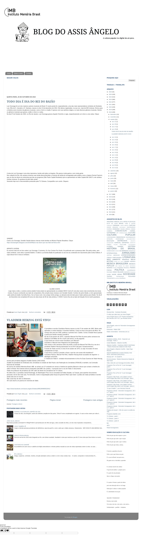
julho (111, 176)
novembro (113, 117)
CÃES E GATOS (130, 223)
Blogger (75, 517)
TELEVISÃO (131, 276)
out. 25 (114, 129)
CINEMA (133, 229)
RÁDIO (115, 272)
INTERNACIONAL (112, 253)
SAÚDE (114, 274)
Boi (108, 423)
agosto (112, 173)
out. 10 (114, 157)
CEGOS (109, 227)
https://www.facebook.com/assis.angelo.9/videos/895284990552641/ (28, 388)
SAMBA (109, 274)
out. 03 (114, 165)
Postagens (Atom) (17, 404)
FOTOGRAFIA (132, 244)
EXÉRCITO (132, 242)
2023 (110, 99)
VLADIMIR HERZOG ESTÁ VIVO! (29, 320)
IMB (120, 251)
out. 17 (114, 147)
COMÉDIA (109, 231)
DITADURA (110, 239)
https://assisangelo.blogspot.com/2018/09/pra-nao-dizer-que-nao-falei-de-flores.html (33, 242)
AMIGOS (116, 221)
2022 (110, 102)
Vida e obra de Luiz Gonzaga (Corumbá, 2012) (120, 363)
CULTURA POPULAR (121, 235)
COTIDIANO (111, 233)
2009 (110, 214)
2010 (110, 212)
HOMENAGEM (111, 251)
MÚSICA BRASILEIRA (117, 263)
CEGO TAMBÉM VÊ (20, 426)
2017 (110, 194)
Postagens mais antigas (93, 400)
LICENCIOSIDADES (128, 255)
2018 (110, 112)
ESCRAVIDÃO (110, 242)
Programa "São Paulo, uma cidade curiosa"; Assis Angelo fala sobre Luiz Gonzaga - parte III (120, 385)
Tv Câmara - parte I (112, 416)
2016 (110, 197)
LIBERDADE (116, 255)
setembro (113, 171)
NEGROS (109, 267)
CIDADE (122, 229)
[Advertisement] (71, 56)
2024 (110, 97)
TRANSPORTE (111, 278)
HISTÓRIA (131, 246)
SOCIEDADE (129, 274)
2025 (110, 94)
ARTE (121, 221)
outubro (112, 119)
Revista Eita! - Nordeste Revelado (116, 312)
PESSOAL (126, 267)
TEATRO (109, 276)
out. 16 (114, 150)
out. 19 (114, 142)
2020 (110, 107)
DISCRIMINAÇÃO (130, 237)
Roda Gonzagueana (112, 427)
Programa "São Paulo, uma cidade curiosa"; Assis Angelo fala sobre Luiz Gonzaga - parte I (120, 377)
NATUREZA (132, 266)
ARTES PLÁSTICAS (129, 221)
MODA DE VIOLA (119, 261)
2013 (110, 204)
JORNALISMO (128, 253)
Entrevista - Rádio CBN (113, 329)
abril (111, 183)
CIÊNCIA (127, 229)
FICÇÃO (116, 244)
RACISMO (109, 272)
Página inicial (55, 400)
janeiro (112, 191)
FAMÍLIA (109, 244)
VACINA (117, 278)
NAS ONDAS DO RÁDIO (122, 266)
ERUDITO (133, 240)
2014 (110, 202)
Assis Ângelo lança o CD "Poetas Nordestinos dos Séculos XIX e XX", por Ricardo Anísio (120, 317)
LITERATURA (128, 257)
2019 (110, 109)
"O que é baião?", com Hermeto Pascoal (118, 388)
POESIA (109, 270)
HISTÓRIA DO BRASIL (121, 248)
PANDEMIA (120, 267)
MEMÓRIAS (125, 259)
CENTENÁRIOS (131, 227)
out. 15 (114, 152)
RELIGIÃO (120, 272)
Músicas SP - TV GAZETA (114, 356)
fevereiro (113, 188)
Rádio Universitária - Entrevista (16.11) (118, 331)
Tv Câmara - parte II (112, 418)
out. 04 (114, 162)
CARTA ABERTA (124, 225)
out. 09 (114, 160)
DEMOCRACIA (120, 237)
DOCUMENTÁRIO (131, 239)
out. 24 (114, 137)
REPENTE (127, 272)
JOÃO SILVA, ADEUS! (13, 421)
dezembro (113, 114)
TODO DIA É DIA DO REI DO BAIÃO (31, 101)
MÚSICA (132, 261)
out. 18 (114, 144)
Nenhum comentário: (35, 312)
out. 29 (114, 124)
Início (9, 73)
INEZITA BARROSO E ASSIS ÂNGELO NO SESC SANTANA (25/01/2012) (119, 353)
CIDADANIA (116, 229)
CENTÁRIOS (122, 227)
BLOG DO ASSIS (112, 223)
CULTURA (131, 233)
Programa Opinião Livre (114, 414)
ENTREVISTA (122, 241)
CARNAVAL (116, 225)
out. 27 (114, 126)
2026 (110, 92)
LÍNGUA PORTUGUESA (114, 257)
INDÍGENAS (132, 251)
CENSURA (115, 227)
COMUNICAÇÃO (121, 231)
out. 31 (114, 121)
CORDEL (132, 231)
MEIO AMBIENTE (113, 259)
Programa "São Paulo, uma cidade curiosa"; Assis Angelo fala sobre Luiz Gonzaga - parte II (120, 381)
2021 (110, 104)
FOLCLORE (123, 244)
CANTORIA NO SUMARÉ (21, 444)
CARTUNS (132, 225)
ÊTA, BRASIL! (18, 454)
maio (112, 181)
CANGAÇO (109, 225)
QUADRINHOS (131, 270)
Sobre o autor (18, 73)
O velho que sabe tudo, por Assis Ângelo (118, 314)
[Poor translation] (7, 530)
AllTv (108, 425)
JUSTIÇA (109, 255)
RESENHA (132, 272)
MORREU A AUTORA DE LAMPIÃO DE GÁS (27, 411)
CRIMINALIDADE (123, 232)
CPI (117, 233)
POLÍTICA (119, 270)
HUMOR (117, 250)
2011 (110, 209)
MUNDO (126, 261)
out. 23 (114, 139)
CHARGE (109, 229)
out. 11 (114, 155)
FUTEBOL (110, 246)
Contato (28, 73)
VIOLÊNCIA (122, 278)
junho (112, 178)
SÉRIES (119, 274)
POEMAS (132, 267)
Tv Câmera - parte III (113, 421)
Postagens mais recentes (17, 400)
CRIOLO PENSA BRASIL (21, 435)
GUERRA (120, 246)
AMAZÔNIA (110, 221)
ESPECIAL (117, 242)
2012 (110, 207)
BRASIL (121, 223)
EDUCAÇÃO (110, 241)
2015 (110, 199)
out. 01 (114, 167)
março (112, 186)
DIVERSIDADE (120, 239)
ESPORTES (125, 242)
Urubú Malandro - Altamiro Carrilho (117, 343)
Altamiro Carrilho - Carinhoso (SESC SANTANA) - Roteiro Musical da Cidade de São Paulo (121, 345)
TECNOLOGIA (120, 276)
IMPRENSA (125, 251)
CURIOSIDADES (111, 237)
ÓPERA (115, 267)
